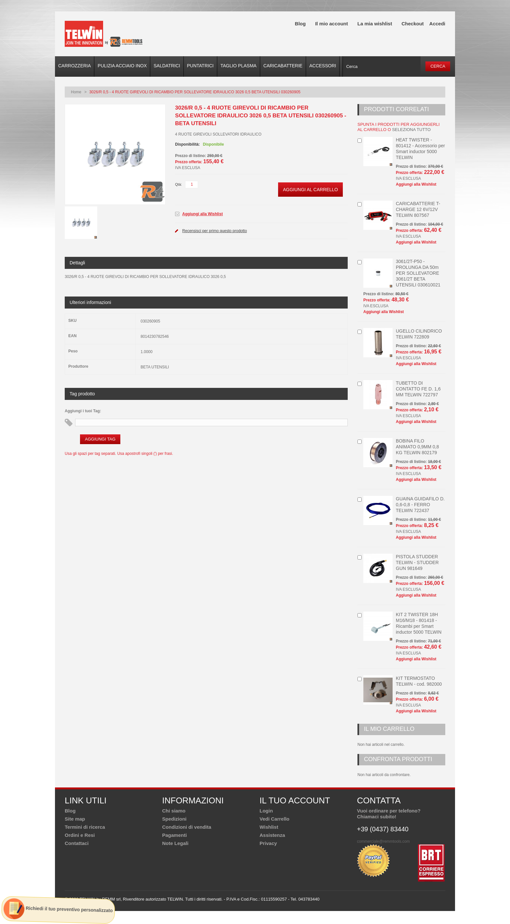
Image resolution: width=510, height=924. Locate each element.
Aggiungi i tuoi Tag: (83, 411)
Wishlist (269, 827)
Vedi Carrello (274, 819)
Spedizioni (174, 819)
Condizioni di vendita (186, 827)
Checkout (412, 23)
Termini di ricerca (85, 827)
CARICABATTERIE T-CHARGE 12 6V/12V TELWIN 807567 (418, 209)
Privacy (268, 843)
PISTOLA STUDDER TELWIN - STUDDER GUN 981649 (417, 562)
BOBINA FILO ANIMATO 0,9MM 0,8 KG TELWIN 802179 (417, 446)
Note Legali (175, 843)
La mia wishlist (374, 23)
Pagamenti (174, 835)
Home (76, 92)
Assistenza (272, 835)
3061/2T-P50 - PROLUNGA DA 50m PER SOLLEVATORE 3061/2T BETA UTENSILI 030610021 (418, 273)
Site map (75, 819)
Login (266, 810)
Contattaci (76, 843)
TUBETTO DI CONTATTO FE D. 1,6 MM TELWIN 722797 (418, 388)
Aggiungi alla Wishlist (202, 214)
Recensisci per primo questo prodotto (214, 231)
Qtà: (178, 184)
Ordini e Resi (80, 835)
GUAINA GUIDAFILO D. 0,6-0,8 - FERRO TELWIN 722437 (420, 504)
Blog (300, 23)
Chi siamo (174, 810)
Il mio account (331, 23)
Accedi (437, 23)
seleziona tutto (411, 129)
